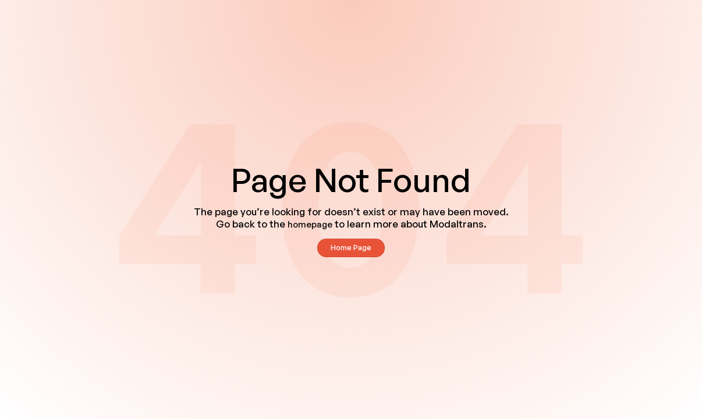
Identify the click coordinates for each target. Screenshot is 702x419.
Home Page (351, 247)
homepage (310, 224)
